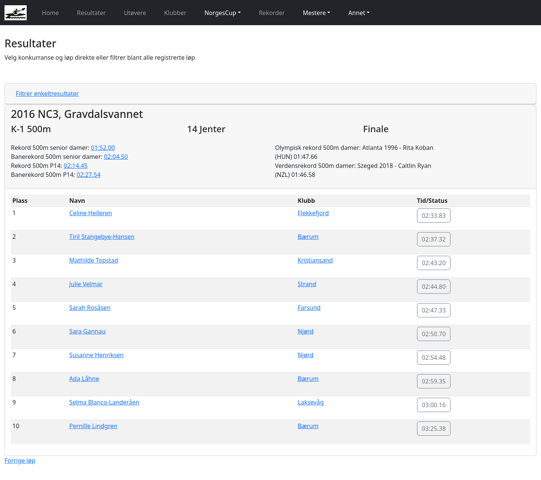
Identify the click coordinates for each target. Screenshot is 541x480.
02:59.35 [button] (434, 381)
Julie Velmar (86, 284)
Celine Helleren (90, 213)
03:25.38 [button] (434, 428)
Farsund (309, 307)
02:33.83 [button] (434, 215)
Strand (307, 284)
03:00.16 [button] (434, 405)
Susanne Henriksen (96, 355)
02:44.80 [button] (434, 286)
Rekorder (272, 13)
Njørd (305, 331)
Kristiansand (315, 260)
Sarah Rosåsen (89, 307)
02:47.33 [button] (434, 310)
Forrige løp (20, 460)
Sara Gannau (87, 331)
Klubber (175, 13)
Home (50, 13)
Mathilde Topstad (93, 260)
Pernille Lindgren (93, 426)
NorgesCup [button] (220, 13)
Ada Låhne (84, 378)
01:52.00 (103, 147)
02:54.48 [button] (434, 357)
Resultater (91, 13)
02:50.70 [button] (434, 334)
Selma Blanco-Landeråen (104, 402)
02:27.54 (89, 175)
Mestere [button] (314, 13)
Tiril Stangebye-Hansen (101, 236)
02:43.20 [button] (434, 263)
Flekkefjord (313, 213)
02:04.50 (116, 156)
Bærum (308, 236)
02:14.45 (76, 166)
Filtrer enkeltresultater (47, 93)
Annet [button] (356, 13)
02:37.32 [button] (434, 239)
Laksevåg (310, 402)
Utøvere (135, 13)
